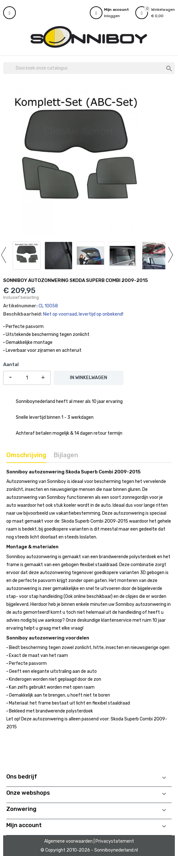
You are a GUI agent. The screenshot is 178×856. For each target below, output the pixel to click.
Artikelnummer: (20, 306)
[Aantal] (27, 378)
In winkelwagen (88, 377)
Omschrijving (26, 455)
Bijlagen (65, 455)
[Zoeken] (89, 68)
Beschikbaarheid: (22, 314)
